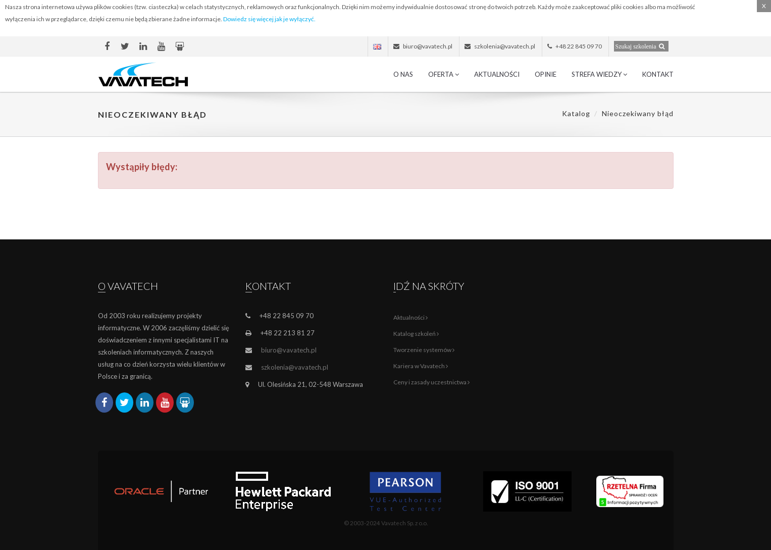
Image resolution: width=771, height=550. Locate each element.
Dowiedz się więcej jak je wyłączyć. (269, 19)
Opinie (545, 74)
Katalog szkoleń (416, 333)
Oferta (443, 74)
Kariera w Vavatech (420, 366)
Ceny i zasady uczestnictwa (431, 382)
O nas (403, 74)
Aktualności (497, 74)
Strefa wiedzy (599, 74)
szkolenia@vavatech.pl (294, 367)
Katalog (576, 113)
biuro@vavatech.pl (289, 350)
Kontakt (658, 74)
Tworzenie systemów (423, 350)
